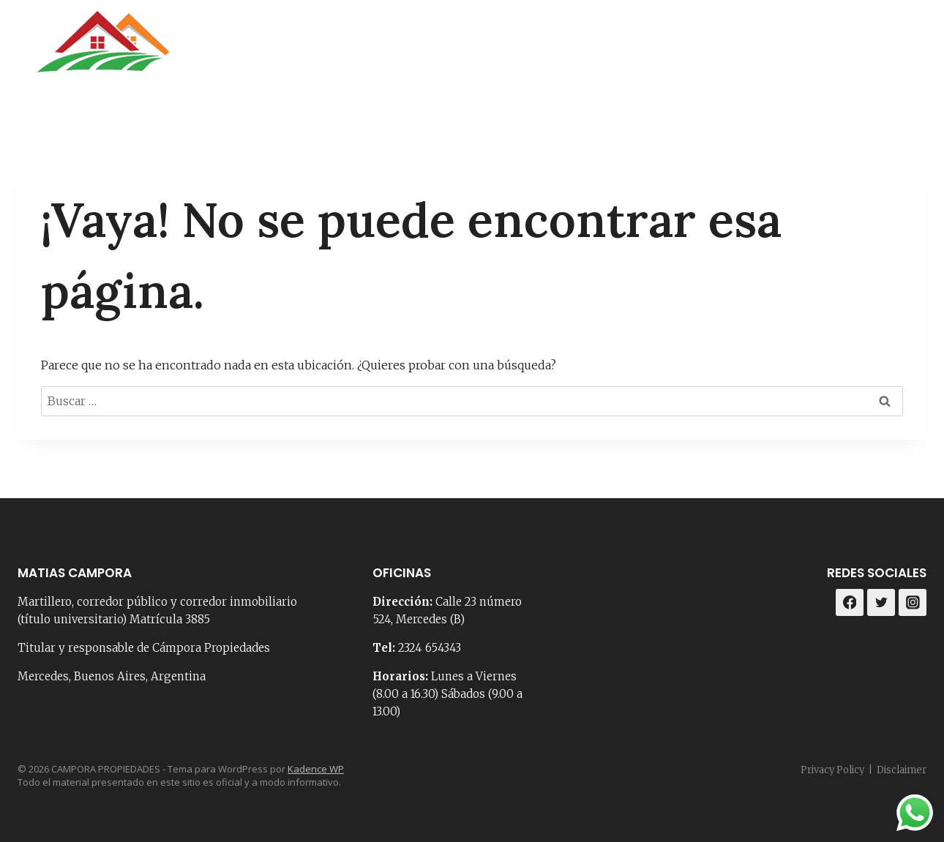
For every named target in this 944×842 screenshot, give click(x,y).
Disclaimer (901, 770)
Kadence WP (316, 768)
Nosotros (522, 51)
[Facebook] (873, 50)
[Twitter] (881, 603)
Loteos (805, 51)
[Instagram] (910, 50)
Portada (441, 51)
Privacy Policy (832, 770)
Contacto (607, 51)
